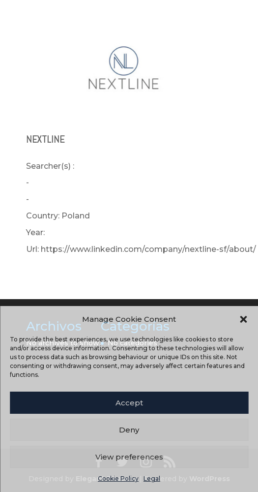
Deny (129, 429)
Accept (129, 402)
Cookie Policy (118, 478)
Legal (151, 478)
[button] (243, 319)
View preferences (129, 456)
